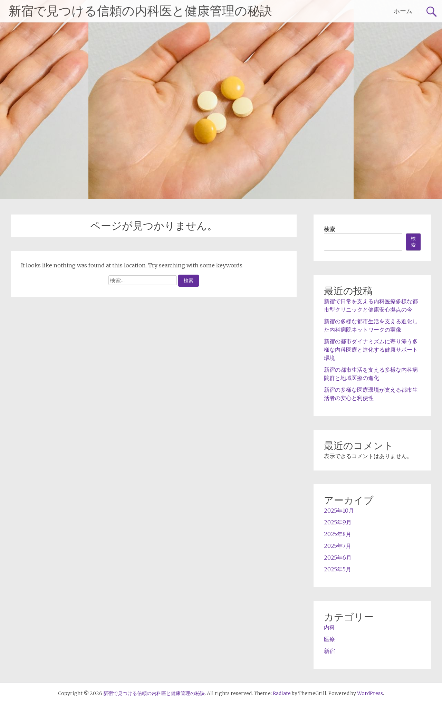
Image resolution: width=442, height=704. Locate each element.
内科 (329, 627)
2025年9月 (338, 522)
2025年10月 (339, 510)
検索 (329, 229)
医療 (329, 639)
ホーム (403, 11)
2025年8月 (337, 534)
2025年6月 (338, 557)
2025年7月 (337, 545)
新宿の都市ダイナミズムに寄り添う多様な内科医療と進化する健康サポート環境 (371, 349)
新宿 (329, 650)
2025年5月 (337, 569)
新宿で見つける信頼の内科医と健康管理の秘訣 (140, 11)
